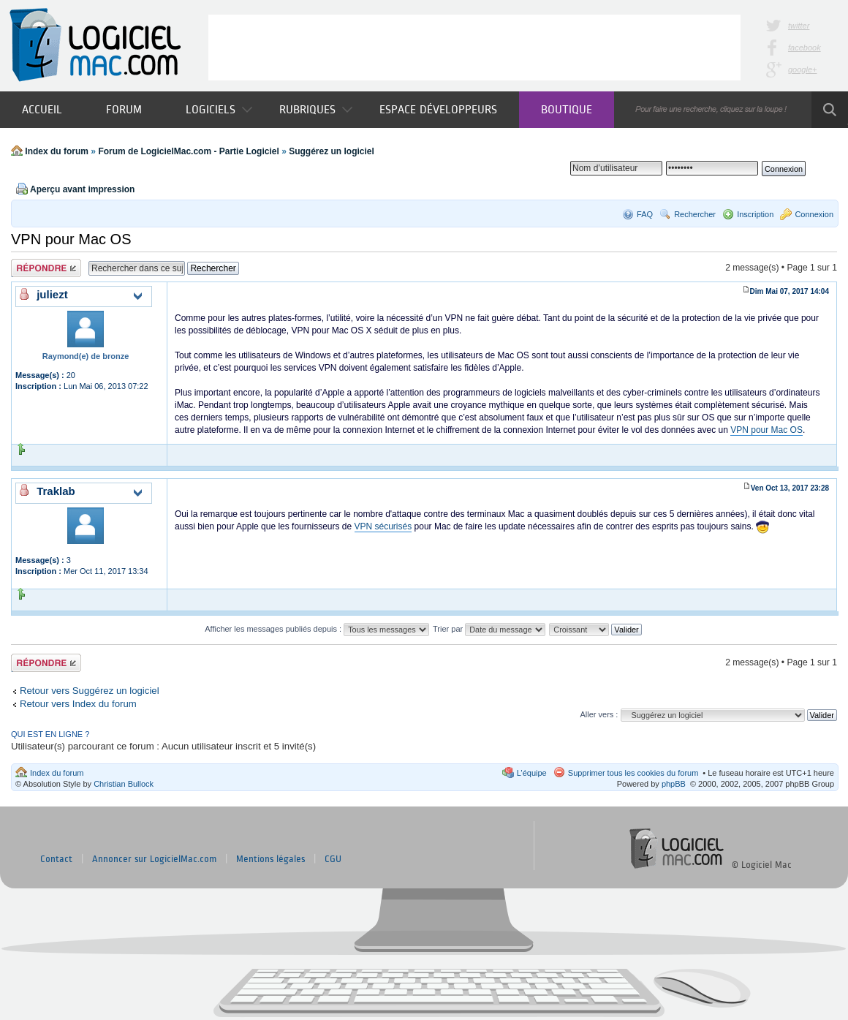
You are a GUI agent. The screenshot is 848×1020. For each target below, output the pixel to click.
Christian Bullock (124, 783)
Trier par (489, 628)
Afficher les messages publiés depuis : (317, 628)
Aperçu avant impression (82, 189)
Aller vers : (599, 714)
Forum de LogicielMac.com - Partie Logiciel (188, 151)
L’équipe (532, 772)
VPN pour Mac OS (71, 239)
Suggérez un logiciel (331, 151)
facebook (804, 47)
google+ (802, 69)
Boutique (566, 109)
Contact (56, 859)
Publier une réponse (46, 268)
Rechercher (695, 214)
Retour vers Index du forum (78, 703)
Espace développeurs (438, 109)
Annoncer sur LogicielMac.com (154, 859)
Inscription (755, 214)
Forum (124, 109)
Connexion (814, 214)
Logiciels (219, 109)
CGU (333, 859)
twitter (798, 25)
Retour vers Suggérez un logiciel (89, 690)
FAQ (645, 214)
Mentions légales (270, 859)
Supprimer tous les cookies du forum (633, 772)
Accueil (42, 109)
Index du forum (56, 151)
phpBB (674, 783)
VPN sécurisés (383, 526)
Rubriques (315, 109)
